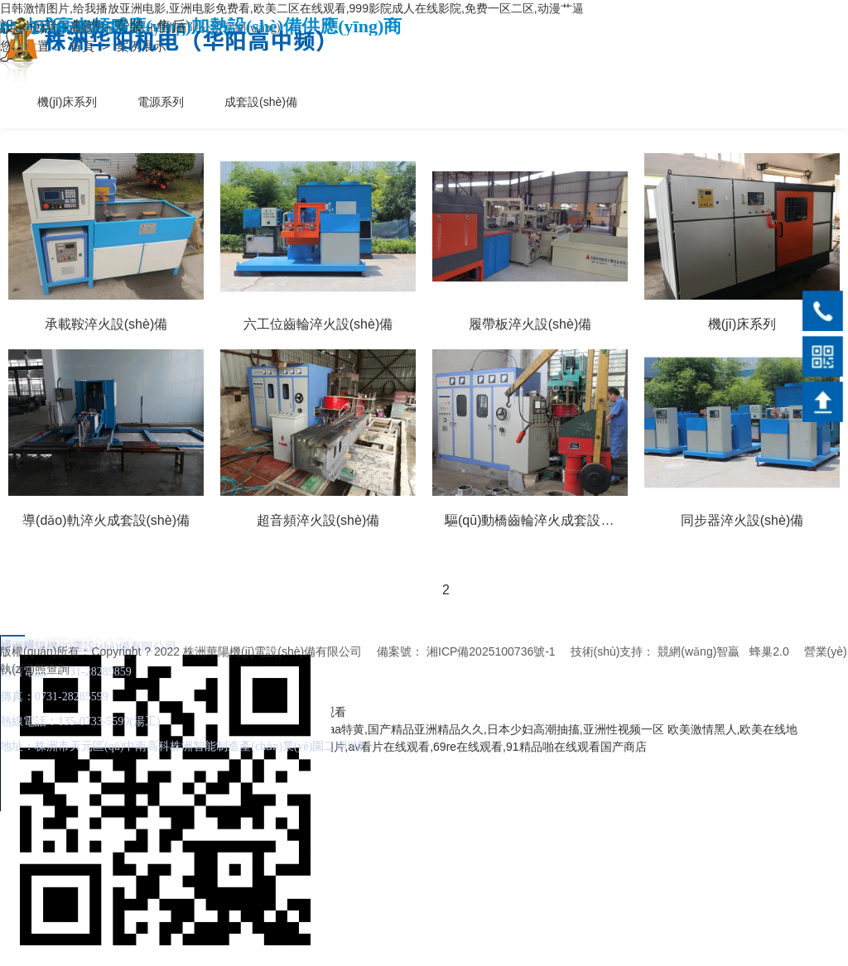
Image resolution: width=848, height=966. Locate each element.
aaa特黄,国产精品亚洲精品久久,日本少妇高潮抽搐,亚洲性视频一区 (493, 729)
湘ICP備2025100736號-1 (491, 651)
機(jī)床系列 (67, 101)
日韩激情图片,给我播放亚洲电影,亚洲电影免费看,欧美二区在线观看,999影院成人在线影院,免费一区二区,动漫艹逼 (292, 8)
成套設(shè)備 (260, 101)
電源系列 (160, 101)
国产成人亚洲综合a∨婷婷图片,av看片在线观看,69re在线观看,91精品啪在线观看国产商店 (418, 746)
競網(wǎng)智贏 (699, 651)
